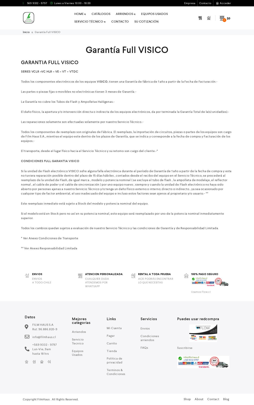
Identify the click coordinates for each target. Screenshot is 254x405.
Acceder (223, 3)
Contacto (205, 3)
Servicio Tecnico (78, 341)
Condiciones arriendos (150, 338)
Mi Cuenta (114, 328)
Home (80, 14)
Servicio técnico (90, 21)
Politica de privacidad (114, 360)
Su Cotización (146, 21)
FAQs (144, 348)
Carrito (112, 343)
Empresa (189, 3)
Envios (145, 328)
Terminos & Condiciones (116, 372)
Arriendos (126, 14)
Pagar (111, 336)
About (199, 399)
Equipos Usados (154, 14)
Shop (187, 399)
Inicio (26, 32)
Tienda (112, 351)
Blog (226, 399)
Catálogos (101, 14)
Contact (213, 399)
